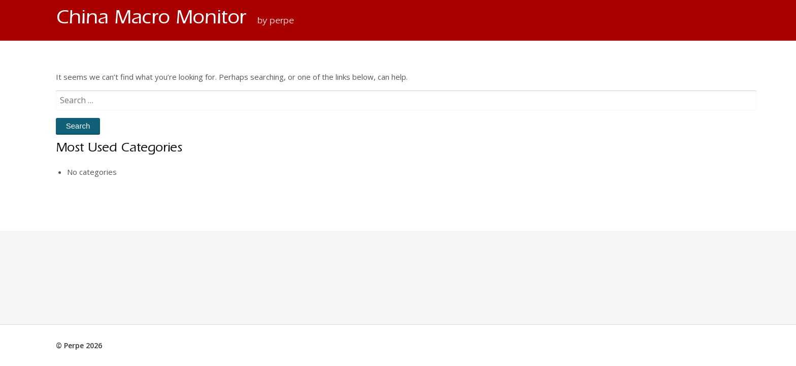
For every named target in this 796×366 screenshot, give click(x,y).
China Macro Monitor (154, 20)
